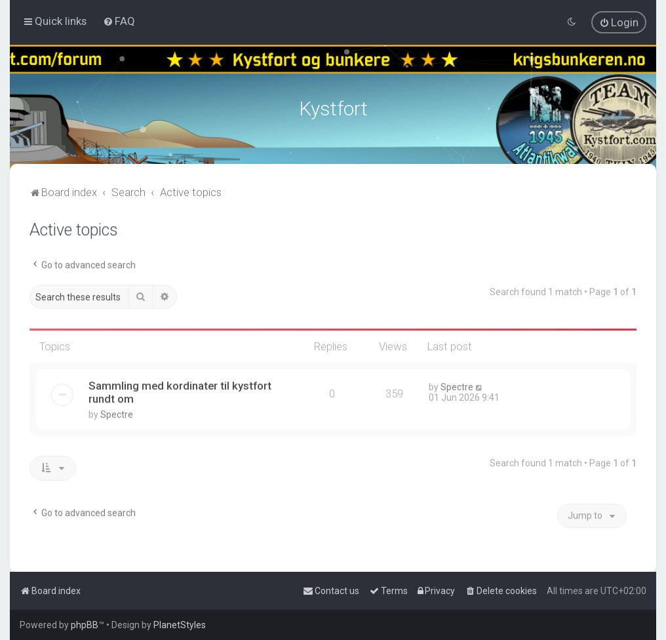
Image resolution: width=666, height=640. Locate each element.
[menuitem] (119, 20)
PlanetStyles (179, 625)
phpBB (84, 625)
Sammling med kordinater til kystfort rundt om (179, 390)
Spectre (116, 412)
